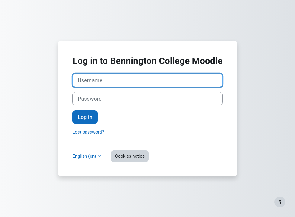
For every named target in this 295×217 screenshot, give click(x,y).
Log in (85, 117)
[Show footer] (279, 202)
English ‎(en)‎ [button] (84, 156)
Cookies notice (130, 156)
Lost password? (88, 132)
